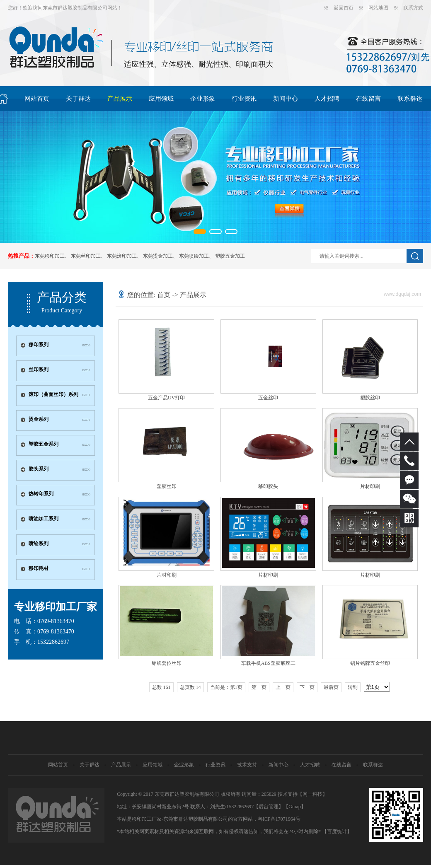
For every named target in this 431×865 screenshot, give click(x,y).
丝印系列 (38, 369)
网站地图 (378, 8)
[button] (200, 231)
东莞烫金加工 (158, 256)
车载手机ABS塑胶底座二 (268, 663)
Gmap (294, 806)
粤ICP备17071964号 (279, 819)
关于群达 (78, 98)
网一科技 (312, 794)
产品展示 (119, 98)
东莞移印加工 (50, 256)
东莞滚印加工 (122, 256)
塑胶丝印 (370, 398)
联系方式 (413, 8)
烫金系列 (38, 419)
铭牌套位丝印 (167, 663)
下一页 (307, 687)
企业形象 (202, 98)
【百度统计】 (337, 831)
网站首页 (36, 98)
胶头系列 (38, 469)
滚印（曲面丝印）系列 (53, 394)
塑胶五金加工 (230, 256)
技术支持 (247, 765)
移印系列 (38, 345)
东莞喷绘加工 (194, 256)
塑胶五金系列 (43, 444)
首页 (163, 294)
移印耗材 (38, 568)
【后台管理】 (268, 806)
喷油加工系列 (43, 519)
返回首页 (344, 8)
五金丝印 (268, 398)
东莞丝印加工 (86, 256)
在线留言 (368, 98)
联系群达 (409, 98)
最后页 (331, 687)
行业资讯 (244, 98)
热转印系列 (41, 494)
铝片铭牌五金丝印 (370, 663)
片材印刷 (370, 486)
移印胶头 (268, 486)
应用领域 (161, 98)
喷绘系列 (38, 543)
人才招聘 (327, 98)
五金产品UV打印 (166, 398)
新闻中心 (285, 98)
